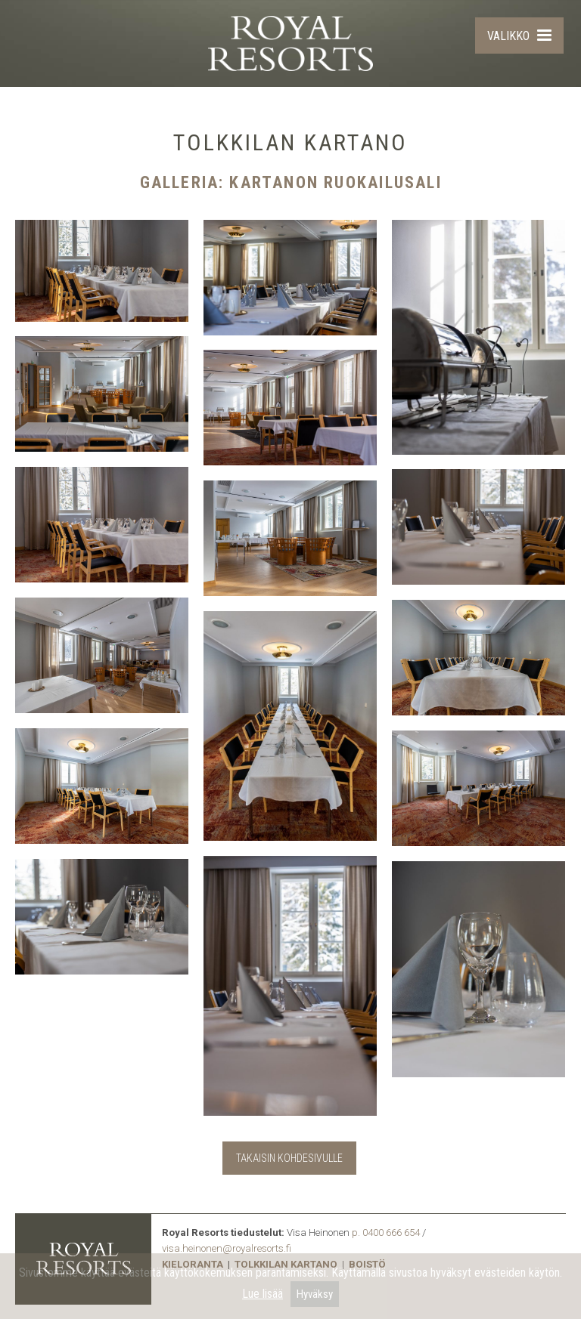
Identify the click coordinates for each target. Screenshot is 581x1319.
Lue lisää (262, 1294)
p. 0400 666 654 (386, 1232)
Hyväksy (315, 1294)
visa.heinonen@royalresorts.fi (226, 1248)
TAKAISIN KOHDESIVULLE (289, 1158)
